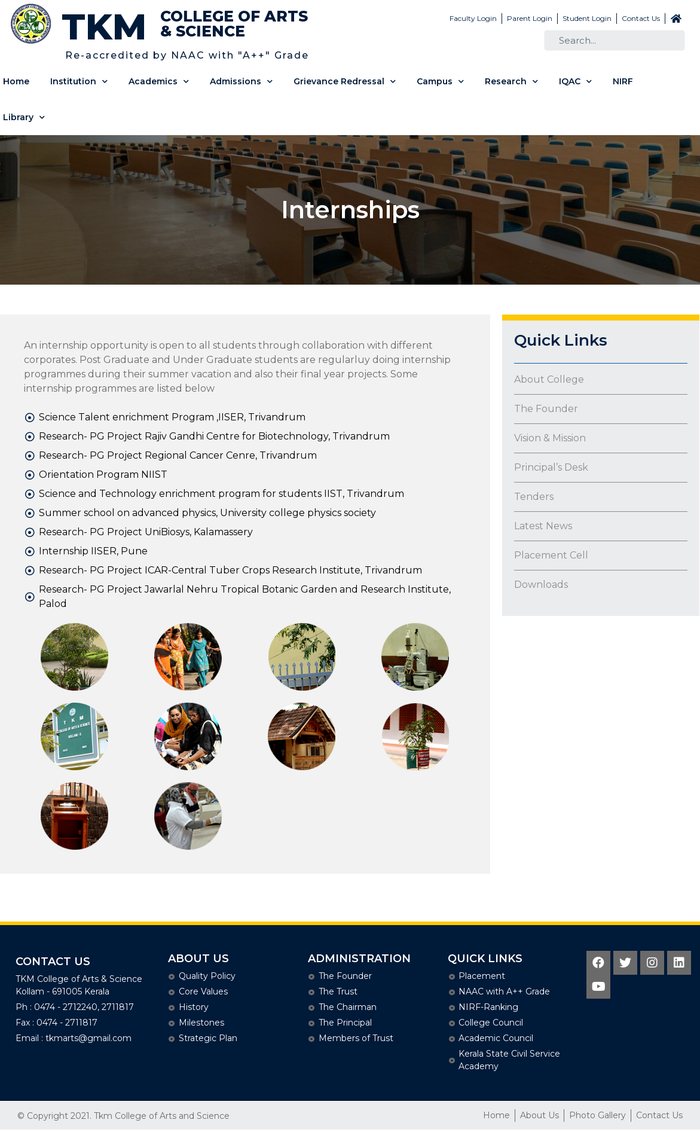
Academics (159, 81)
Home (16, 81)
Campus (440, 81)
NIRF (623, 81)
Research (511, 81)
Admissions (241, 81)
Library (24, 117)
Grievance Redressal (345, 81)
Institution (79, 81)
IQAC (575, 81)
